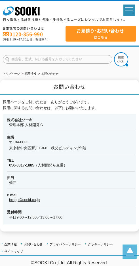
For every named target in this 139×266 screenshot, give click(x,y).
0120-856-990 (26, 34)
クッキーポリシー (100, 244)
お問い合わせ (33, 244)
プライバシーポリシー (65, 244)
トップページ (11, 73)
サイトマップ (13, 251)
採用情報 (30, 73)
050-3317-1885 (21, 165)
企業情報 (10, 244)
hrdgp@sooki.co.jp (24, 200)
